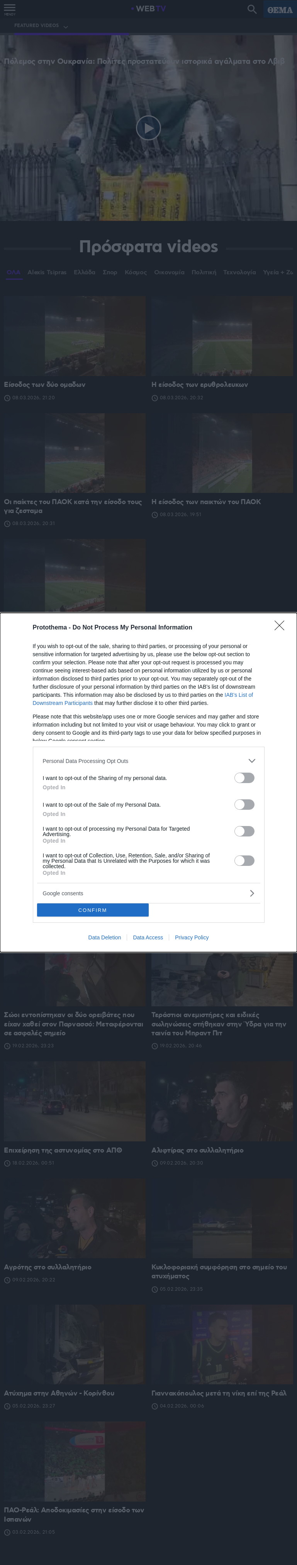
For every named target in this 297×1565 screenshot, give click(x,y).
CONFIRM (92, 910)
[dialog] (148, 782)
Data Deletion (104, 937)
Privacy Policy (192, 937)
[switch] (244, 778)
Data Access (148, 937)
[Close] (282, 628)
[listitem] (149, 761)
